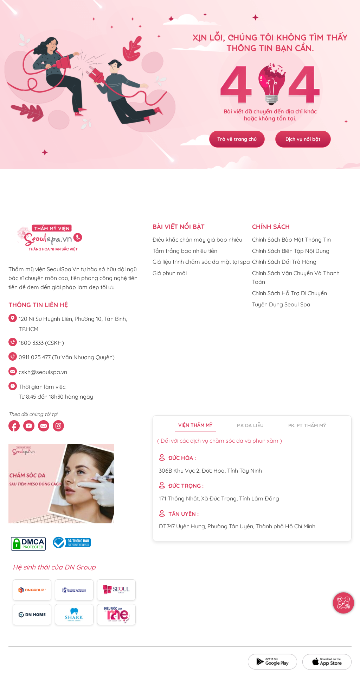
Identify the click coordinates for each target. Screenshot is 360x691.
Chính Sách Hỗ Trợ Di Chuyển (289, 293)
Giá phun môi (170, 272)
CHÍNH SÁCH (271, 227)
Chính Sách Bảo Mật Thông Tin (291, 239)
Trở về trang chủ (236, 139)
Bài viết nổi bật (179, 227)
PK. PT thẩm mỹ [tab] (307, 425)
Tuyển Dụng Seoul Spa (281, 304)
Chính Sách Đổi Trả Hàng (284, 261)
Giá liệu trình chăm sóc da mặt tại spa (201, 261)
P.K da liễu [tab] (250, 425)
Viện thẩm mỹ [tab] (195, 425)
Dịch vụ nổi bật (303, 139)
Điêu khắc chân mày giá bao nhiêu (197, 239)
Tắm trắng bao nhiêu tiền (185, 250)
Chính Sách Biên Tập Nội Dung (290, 250)
